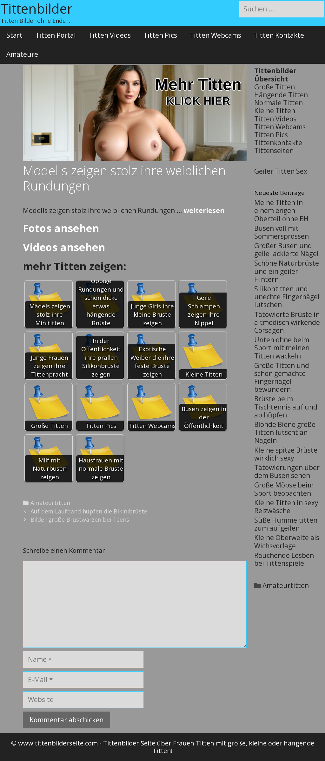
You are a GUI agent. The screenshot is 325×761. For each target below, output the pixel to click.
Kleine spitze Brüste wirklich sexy (285, 454)
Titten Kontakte (279, 35)
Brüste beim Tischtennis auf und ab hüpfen (285, 406)
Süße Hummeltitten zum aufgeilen (285, 524)
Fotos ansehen (61, 228)
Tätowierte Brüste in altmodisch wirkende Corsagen (287, 322)
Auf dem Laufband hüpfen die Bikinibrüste (88, 511)
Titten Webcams (215, 35)
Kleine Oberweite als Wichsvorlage (286, 541)
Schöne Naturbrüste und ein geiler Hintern (286, 271)
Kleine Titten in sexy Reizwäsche (286, 506)
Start (14, 35)
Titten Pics (160, 35)
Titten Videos (110, 35)
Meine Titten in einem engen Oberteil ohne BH (281, 210)
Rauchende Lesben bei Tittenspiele (284, 559)
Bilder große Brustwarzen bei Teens (79, 519)
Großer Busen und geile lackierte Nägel (286, 249)
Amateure (22, 54)
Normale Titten (278, 102)
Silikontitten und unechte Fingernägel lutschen (287, 296)
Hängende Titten (281, 94)
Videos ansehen (64, 247)
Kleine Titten (274, 110)
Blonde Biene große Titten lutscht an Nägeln (284, 432)
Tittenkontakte (278, 142)
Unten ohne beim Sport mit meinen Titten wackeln (281, 347)
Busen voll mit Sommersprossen (281, 232)
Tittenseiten (274, 150)
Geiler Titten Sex (280, 171)
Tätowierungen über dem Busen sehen (287, 471)
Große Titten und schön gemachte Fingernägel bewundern (281, 377)
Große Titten (274, 86)
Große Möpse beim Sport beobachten (284, 488)
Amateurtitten (50, 502)
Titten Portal (55, 35)
